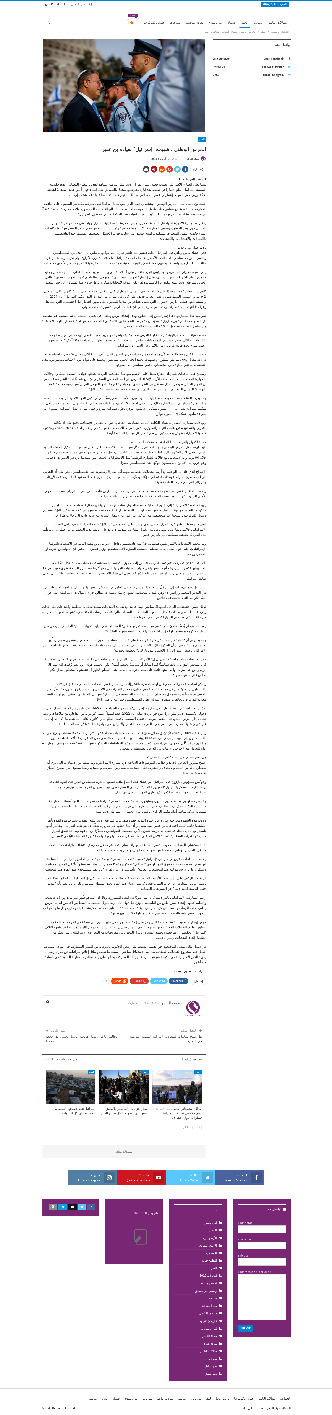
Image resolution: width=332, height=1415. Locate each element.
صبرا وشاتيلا (209, 1305)
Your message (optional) (262, 1295)
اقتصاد (232, 22)
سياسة (258, 22)
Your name (262, 1226)
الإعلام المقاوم (208, 1245)
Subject (262, 1259)
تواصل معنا (276, 1209)
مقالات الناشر (277, 22)
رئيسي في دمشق (206, 1291)
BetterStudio (69, 1408)
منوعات (175, 22)
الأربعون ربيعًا (209, 1238)
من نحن (196, 1398)
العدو (244, 22)
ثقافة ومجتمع (194, 22)
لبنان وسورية (209, 1328)
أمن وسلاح (215, 22)
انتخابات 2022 (208, 1275)
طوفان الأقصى (208, 1313)
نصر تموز (211, 1373)
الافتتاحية (211, 1253)
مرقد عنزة (210, 1343)
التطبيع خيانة (209, 1260)
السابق (195, 1127)
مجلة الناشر (209, 1336)
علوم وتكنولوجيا (154, 22)
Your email (262, 1242)
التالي (184, 1127)
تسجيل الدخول (81, 4)
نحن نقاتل (211, 1366)
